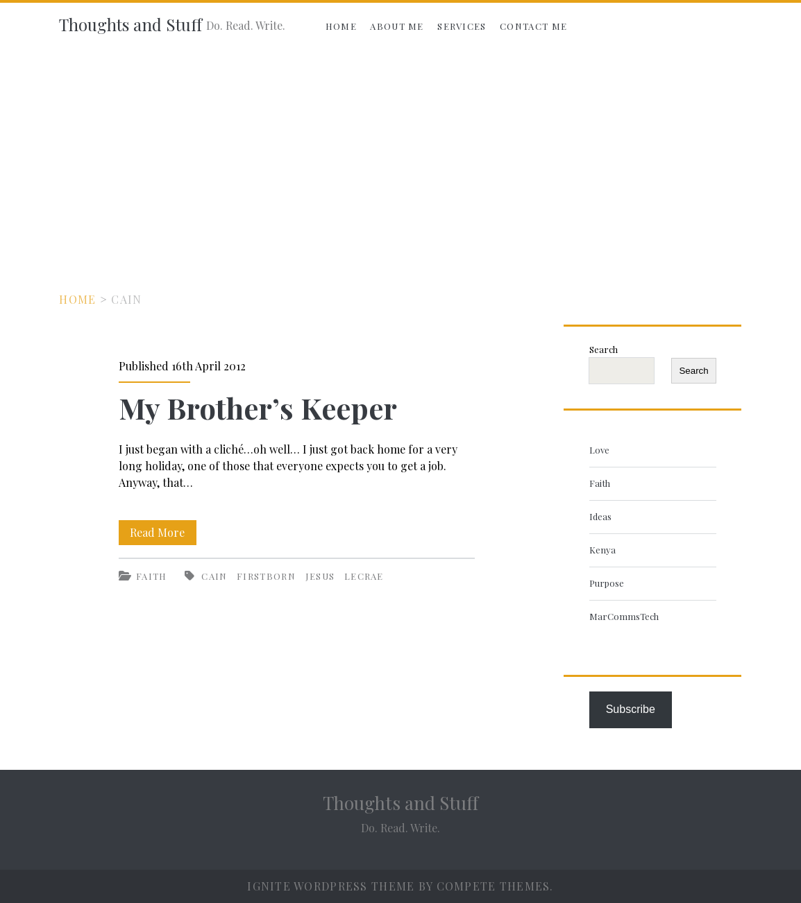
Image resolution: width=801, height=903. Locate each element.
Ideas (600, 516)
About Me (396, 26)
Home (341, 26)
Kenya (602, 550)
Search (603, 349)
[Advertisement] (400, 154)
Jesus (320, 576)
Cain (214, 576)
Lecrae (364, 576)
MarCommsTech (624, 616)
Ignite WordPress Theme (330, 886)
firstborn (266, 576)
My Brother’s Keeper (258, 407)
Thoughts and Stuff (130, 24)
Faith (151, 576)
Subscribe (630, 709)
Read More (163, 532)
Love (599, 450)
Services (461, 26)
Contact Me (533, 26)
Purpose (606, 583)
